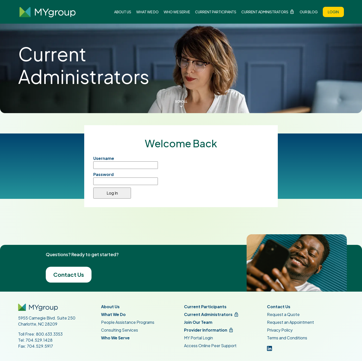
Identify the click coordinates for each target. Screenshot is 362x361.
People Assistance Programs (127, 322)
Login (333, 12)
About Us (122, 12)
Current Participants (215, 12)
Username (103, 158)
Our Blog (309, 12)
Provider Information (205, 330)
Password (103, 174)
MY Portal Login (198, 337)
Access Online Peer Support (210, 345)
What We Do (147, 12)
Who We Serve (177, 12)
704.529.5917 (40, 346)
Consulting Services (119, 330)
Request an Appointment (290, 322)
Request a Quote (283, 314)
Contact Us (68, 274)
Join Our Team (198, 322)
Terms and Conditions (287, 337)
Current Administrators (264, 12)
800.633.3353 (49, 334)
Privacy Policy (280, 330)
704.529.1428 (39, 340)
